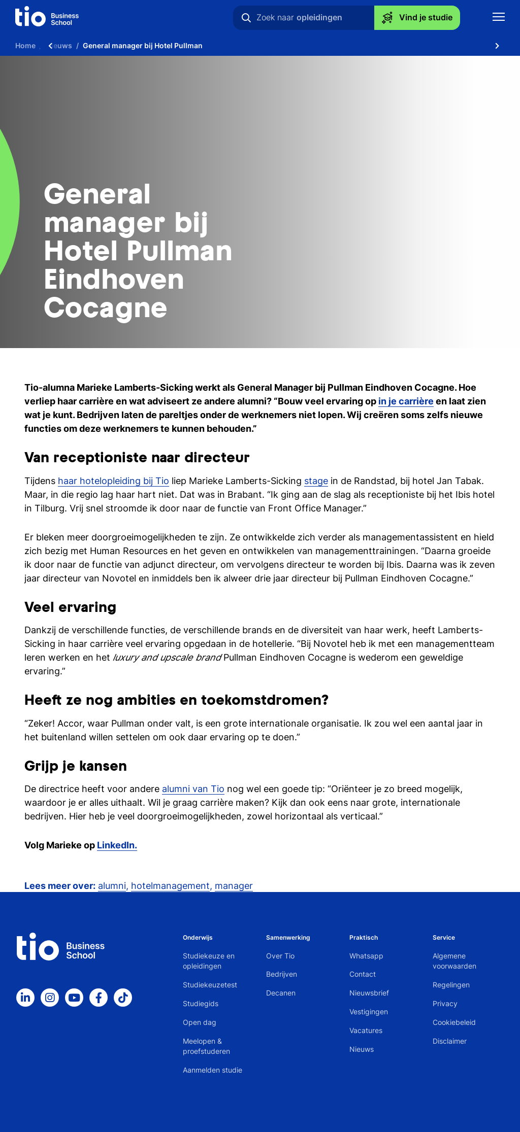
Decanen (281, 992)
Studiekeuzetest (210, 984)
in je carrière (406, 401)
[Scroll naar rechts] (497, 46)
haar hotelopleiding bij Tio (113, 480)
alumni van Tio (193, 788)
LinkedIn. (117, 845)
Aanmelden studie (212, 1070)
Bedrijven (281, 974)
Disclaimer (450, 1041)
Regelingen (451, 984)
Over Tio (280, 955)
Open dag (199, 1022)
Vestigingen (368, 1011)
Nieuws (361, 1049)
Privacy (445, 1003)
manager (234, 885)
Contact (362, 974)
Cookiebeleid (454, 1022)
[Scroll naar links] (50, 46)
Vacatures (365, 1030)
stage (316, 480)
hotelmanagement (170, 885)
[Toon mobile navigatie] (499, 18)
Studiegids (200, 1003)
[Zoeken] (246, 17)
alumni (112, 885)
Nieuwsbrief (369, 992)
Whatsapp (366, 955)
